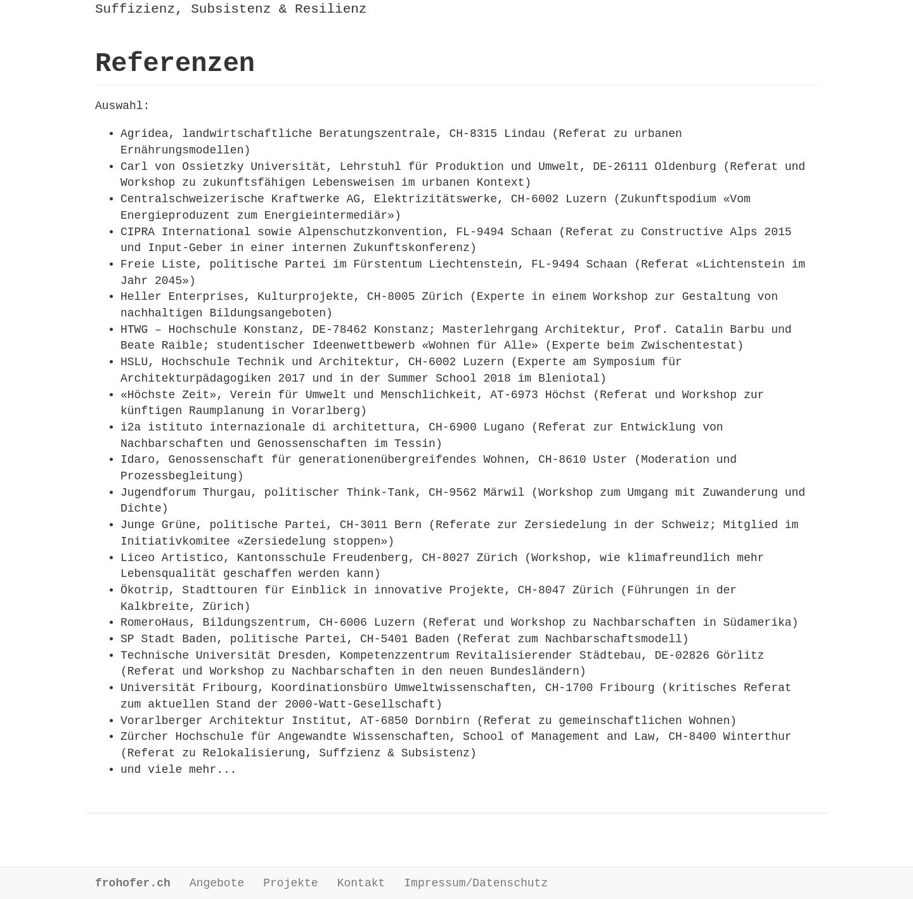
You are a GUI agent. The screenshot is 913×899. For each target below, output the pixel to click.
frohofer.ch (133, 883)
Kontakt (361, 883)
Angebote (217, 883)
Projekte (290, 883)
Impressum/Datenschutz (476, 883)
